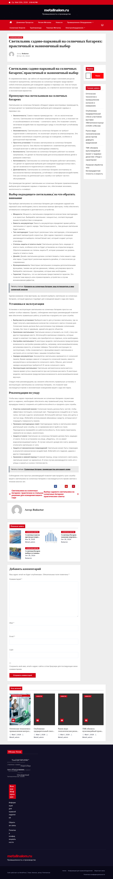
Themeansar (46, 872)
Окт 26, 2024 (66, 539)
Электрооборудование (75, 28)
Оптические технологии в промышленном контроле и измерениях (92, 100)
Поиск (90, 69)
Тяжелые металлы (53, 28)
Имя (11, 623)
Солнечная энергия (17, 28)
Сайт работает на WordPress (17, 872)
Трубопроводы (36, 28)
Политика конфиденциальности (12, 836)
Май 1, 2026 (41, 735)
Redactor (25, 54)
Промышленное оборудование (80, 22)
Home (64, 871)
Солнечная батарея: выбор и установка (32, 552)
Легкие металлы (44, 22)
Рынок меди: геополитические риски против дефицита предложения (93, 137)
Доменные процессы (24, 22)
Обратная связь (99, 871)
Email (12, 636)
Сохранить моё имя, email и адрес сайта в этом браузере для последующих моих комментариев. (43, 667)
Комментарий (15, 579)
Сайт (11, 650)
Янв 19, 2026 (30, 539)
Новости (59, 22)
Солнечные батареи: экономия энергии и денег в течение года (69, 537)
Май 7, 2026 (16, 735)
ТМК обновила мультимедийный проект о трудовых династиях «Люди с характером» (94, 154)
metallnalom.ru (56, 10)
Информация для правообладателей (80, 871)
